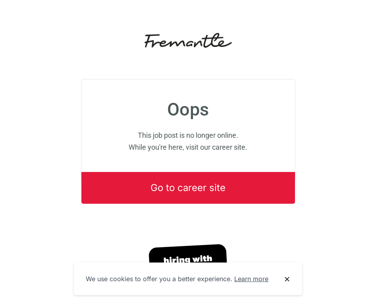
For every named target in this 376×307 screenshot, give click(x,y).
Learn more (251, 279)
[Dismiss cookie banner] (287, 279)
